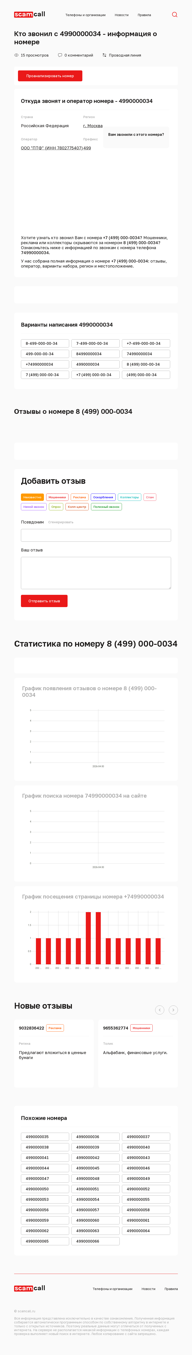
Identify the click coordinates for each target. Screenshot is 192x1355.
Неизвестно (32, 497)
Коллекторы (129, 497)
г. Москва (93, 125)
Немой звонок (33, 507)
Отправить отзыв (44, 601)
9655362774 (115, 1027)
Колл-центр (77, 507)
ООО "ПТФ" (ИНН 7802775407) (52, 147)
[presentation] (107, 604)
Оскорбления (103, 497)
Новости (122, 15)
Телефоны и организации (85, 15)
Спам (150, 497)
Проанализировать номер (50, 76)
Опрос (56, 507)
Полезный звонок (106, 507)
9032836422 (31, 1027)
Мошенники (57, 497)
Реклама (79, 497)
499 (87, 147)
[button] (159, 1010)
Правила (144, 15)
